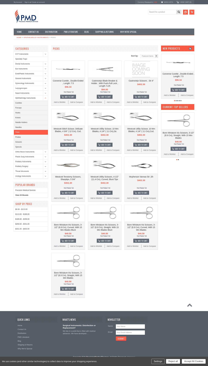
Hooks (17, 113)
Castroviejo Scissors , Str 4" (141, 81)
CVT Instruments (21, 54)
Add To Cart (69, 96)
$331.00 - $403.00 (22, 229)
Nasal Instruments (22, 93)
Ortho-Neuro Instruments (25, 152)
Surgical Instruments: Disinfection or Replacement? (79, 326)
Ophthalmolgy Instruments (36, 37)
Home (19, 37)
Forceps (18, 108)
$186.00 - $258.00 (22, 219)
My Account (18, 2)
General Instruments (23, 78)
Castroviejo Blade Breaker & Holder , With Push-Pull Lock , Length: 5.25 (104, 83)
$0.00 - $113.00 (21, 209)
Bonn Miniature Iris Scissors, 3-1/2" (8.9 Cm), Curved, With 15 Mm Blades (141, 227)
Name (110, 326)
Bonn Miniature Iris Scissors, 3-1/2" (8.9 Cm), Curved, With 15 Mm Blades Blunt (68, 227)
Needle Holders (21, 122)
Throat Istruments (22, 171)
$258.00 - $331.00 (22, 224)
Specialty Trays (21, 59)
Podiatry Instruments (23, 162)
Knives (18, 118)
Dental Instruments (22, 64)
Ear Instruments (21, 69)
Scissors (18, 142)
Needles (18, 127)
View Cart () (185, 2)
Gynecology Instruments (24, 83)
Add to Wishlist (59, 102)
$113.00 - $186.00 (22, 214)
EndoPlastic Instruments (24, 74)
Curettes (18, 103)
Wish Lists (168, 2)
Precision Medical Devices (25, 190)
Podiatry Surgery (21, 166)
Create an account (38, 2)
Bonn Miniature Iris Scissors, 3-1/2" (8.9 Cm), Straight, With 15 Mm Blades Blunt (105, 227)
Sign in (27, 2)
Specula (18, 147)
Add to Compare (76, 102)
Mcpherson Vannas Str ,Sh (141, 177)
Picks (17, 132)
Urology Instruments (23, 176)
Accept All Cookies (193, 361)
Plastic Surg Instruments (24, 157)
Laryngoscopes (21, 88)
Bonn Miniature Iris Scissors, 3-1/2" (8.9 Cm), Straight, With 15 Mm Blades (68, 275)
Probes (18, 137)
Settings (158, 361)
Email (110, 332)
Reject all (173, 361)
